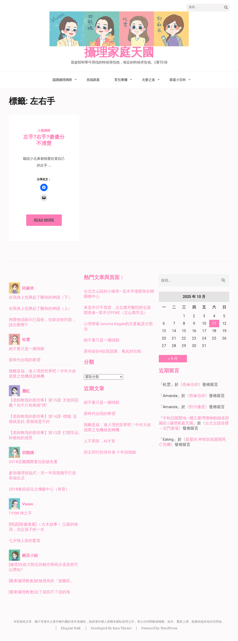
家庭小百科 (178, 80)
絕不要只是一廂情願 (26, 348)
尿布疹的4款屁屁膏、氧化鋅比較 (112, 351)
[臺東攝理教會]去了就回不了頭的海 (39, 592)
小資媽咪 (43, 130)
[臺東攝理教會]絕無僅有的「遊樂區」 (41, 580)
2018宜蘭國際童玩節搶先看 (33, 461)
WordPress (169, 628)
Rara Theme (122, 628)
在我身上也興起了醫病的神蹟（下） (40, 297)
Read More (44, 220)
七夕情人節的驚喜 (24, 540)
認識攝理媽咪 (62, 80)
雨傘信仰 (190, 384)
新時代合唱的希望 (24, 359)
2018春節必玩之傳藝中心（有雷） (39, 489)
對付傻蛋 (197, 406)
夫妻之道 (148, 80)
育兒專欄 (120, 80)
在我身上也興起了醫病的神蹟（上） (40, 308)
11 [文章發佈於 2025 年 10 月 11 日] (214, 323)
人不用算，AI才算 (99, 441)
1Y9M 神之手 (20, 513)
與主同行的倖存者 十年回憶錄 (110, 452)
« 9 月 (173, 358)
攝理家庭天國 (119, 52)
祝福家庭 (93, 80)
